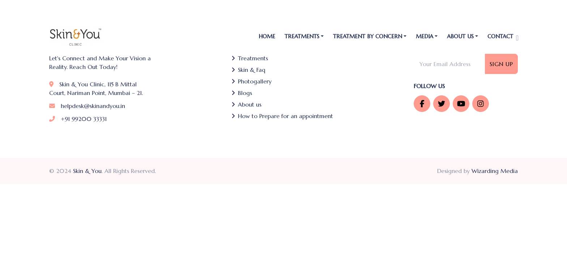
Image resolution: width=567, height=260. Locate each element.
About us (246, 104)
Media (424, 36)
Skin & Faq (248, 69)
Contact (500, 36)
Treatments (249, 58)
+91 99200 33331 (78, 118)
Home (267, 36)
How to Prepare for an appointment (282, 116)
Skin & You (87, 170)
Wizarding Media (495, 170)
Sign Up (501, 64)
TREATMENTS (302, 36)
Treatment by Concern (367, 36)
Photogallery (251, 81)
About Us (460, 36)
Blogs (241, 92)
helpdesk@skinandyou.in (87, 105)
